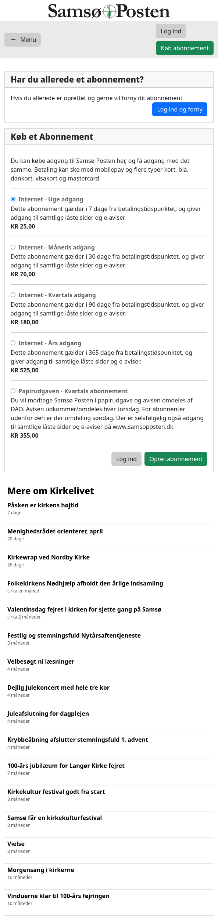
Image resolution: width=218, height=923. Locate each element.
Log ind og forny (180, 109)
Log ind (126, 459)
